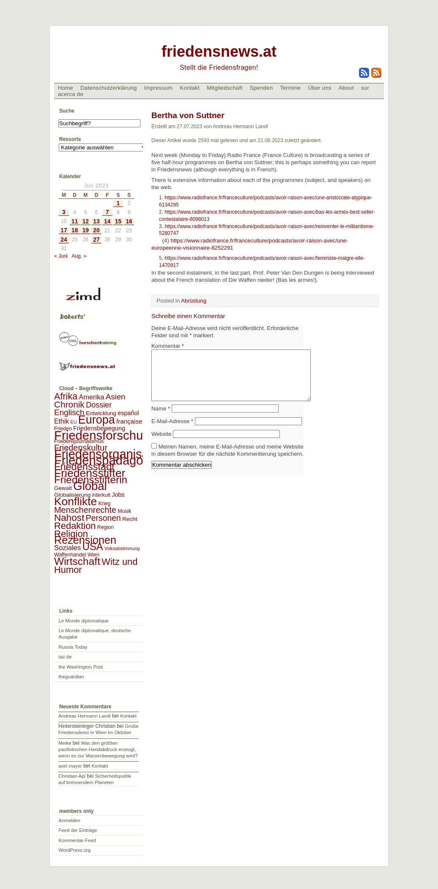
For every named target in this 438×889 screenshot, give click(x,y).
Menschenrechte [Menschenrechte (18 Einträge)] (85, 510)
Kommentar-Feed (77, 840)
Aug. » (78, 256)
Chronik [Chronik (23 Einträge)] (69, 404)
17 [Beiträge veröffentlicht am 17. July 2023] (63, 230)
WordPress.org (75, 850)
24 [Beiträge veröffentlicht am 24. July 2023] (63, 240)
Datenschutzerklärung (108, 88)
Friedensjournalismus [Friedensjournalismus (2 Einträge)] (79, 441)
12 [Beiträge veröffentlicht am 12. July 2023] (85, 221)
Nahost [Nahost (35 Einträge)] (69, 517)
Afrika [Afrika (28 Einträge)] (65, 396)
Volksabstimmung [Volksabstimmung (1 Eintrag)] (122, 548)
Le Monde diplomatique (84, 620)
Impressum (158, 88)
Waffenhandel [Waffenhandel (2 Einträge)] (70, 555)
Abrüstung (193, 300)
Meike (64, 743)
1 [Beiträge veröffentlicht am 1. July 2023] (118, 203)
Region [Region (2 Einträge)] (105, 527)
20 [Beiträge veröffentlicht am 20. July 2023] (96, 230)
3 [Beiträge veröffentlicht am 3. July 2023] (64, 212)
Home (65, 88)
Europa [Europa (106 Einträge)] (96, 419)
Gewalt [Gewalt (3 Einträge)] (63, 488)
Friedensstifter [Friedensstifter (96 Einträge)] (89, 473)
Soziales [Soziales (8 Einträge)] (67, 548)
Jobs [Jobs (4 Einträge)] (118, 494)
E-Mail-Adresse (172, 431)
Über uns (319, 88)
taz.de (65, 656)
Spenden (261, 88)
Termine (290, 88)
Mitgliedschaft (224, 88)
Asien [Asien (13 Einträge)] (116, 396)
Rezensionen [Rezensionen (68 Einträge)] (85, 540)
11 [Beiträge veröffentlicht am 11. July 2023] (74, 221)
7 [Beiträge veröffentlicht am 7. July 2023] (107, 212)
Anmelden (69, 820)
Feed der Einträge (78, 830)
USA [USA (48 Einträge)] (92, 546)
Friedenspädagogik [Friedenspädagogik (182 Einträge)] (106, 460)
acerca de (70, 94)
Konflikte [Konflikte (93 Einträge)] (75, 501)
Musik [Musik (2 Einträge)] (124, 511)
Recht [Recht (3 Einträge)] (129, 519)
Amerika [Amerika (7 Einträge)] (91, 397)
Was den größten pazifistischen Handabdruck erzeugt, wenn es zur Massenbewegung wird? (97, 749)
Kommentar (167, 346)
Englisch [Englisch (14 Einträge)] (69, 412)
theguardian (71, 676)
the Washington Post (81, 666)
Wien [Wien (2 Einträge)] (93, 555)
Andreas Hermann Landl (84, 715)
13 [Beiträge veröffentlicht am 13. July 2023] (96, 221)
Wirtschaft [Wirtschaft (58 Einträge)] (77, 561)
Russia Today (73, 647)
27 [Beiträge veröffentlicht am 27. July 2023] (96, 240)
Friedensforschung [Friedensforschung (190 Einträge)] (105, 435)
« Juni (61, 256)
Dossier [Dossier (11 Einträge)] (99, 405)
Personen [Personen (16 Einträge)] (103, 518)
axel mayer (70, 765)
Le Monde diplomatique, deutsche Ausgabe (95, 633)
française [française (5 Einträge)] (129, 421)
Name (160, 419)
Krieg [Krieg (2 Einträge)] (105, 503)
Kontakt (190, 88)
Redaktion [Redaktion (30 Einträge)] (75, 525)
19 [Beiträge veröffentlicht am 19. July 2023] (85, 230)
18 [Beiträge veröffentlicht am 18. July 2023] (74, 230)
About (346, 88)
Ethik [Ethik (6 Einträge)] (61, 421)
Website (161, 444)
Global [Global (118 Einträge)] (90, 486)
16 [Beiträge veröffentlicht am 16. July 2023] (129, 221)
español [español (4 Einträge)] (128, 413)
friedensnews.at (219, 51)
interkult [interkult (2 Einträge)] (101, 495)
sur (365, 88)
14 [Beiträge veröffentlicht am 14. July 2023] (107, 221)
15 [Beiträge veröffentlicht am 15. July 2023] (118, 221)
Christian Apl (71, 776)
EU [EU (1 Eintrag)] (74, 421)
